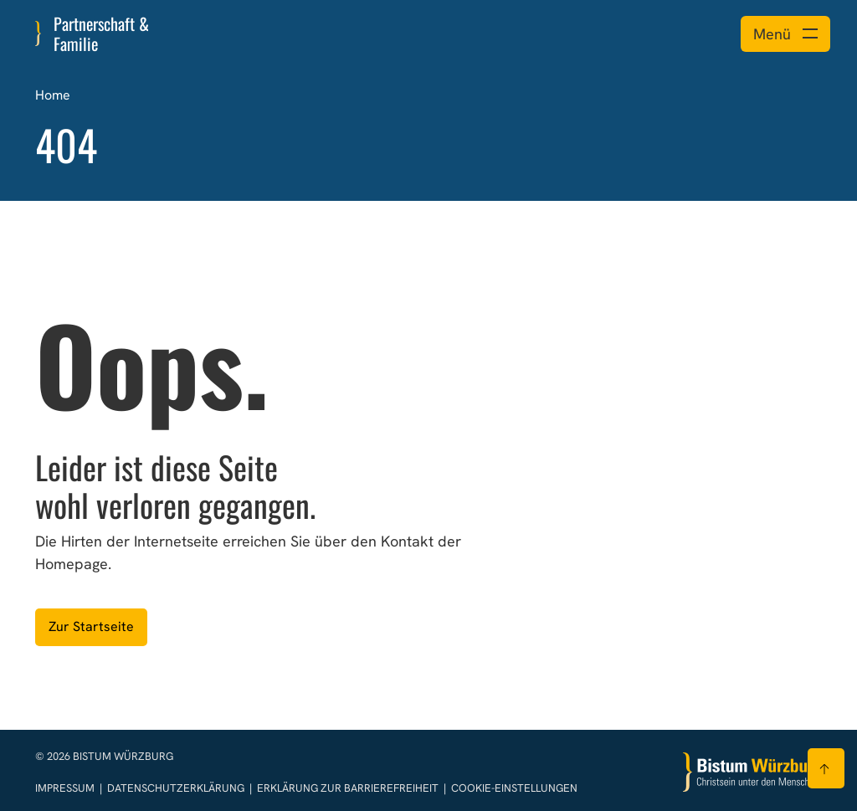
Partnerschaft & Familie (101, 33)
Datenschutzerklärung (177, 788)
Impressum (66, 788)
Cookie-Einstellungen (514, 788)
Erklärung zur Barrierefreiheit (348, 788)
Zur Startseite (91, 626)
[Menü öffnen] (785, 34)
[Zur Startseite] (752, 772)
